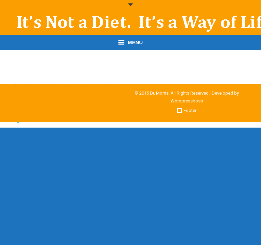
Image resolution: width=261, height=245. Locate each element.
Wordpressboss (187, 100)
